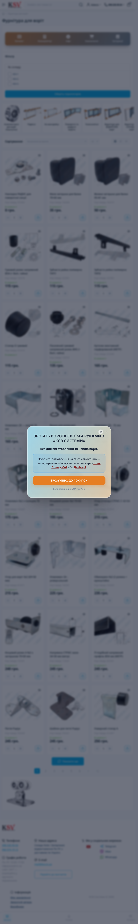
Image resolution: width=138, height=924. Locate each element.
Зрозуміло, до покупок (69, 480)
